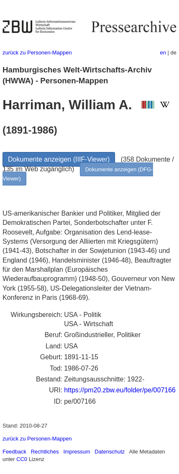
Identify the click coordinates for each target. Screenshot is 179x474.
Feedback (14, 451)
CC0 (21, 459)
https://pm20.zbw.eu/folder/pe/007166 (120, 390)
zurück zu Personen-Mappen (37, 52)
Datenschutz (110, 451)
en (163, 52)
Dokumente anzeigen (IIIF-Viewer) (59, 159)
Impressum (76, 451)
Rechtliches (45, 451)
